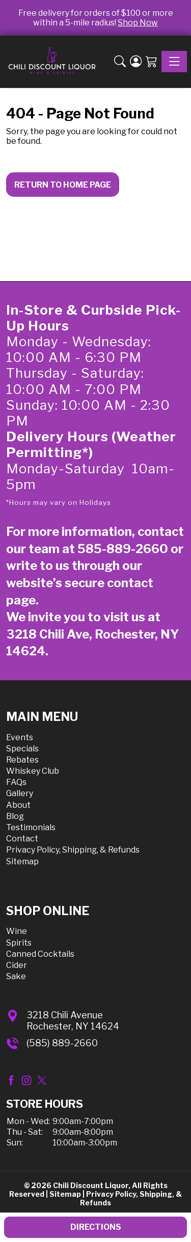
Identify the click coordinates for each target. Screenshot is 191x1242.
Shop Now (138, 22)
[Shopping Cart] (151, 62)
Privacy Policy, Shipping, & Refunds (73, 850)
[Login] (136, 62)
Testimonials (31, 827)
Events (19, 737)
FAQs (16, 782)
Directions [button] (95, 1227)
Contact (22, 838)
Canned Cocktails (40, 954)
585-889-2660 (122, 548)
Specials (22, 748)
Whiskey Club (32, 771)
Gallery (19, 793)
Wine (16, 931)
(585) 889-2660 (62, 1043)
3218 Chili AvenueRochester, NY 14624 (72, 1021)
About (18, 805)
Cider (16, 965)
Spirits (19, 943)
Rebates (22, 760)
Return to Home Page (62, 185)
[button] (120, 62)
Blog (15, 816)
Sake (16, 976)
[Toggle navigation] (174, 61)
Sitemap (22, 861)
